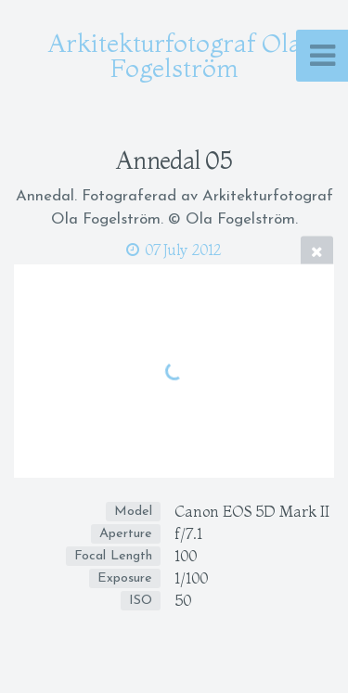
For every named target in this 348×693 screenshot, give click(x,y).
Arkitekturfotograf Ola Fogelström (174, 55)
